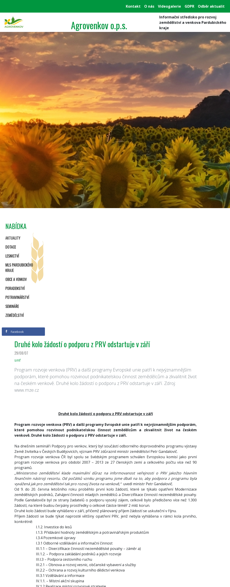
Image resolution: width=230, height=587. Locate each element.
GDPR (189, 6)
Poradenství (15, 288)
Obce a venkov (16, 279)
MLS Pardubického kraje (19, 267)
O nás (149, 6)
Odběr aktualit (211, 6)
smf (17, 360)
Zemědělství (14, 315)
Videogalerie (169, 6)
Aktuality (12, 238)
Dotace (10, 247)
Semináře (12, 306)
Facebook (14, 332)
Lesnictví (12, 256)
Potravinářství (17, 297)
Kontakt (133, 6)
